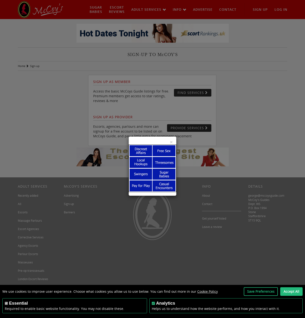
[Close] (171, 141)
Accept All (291, 291)
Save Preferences (260, 291)
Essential (18, 303)
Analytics (165, 303)
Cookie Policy (207, 291)
